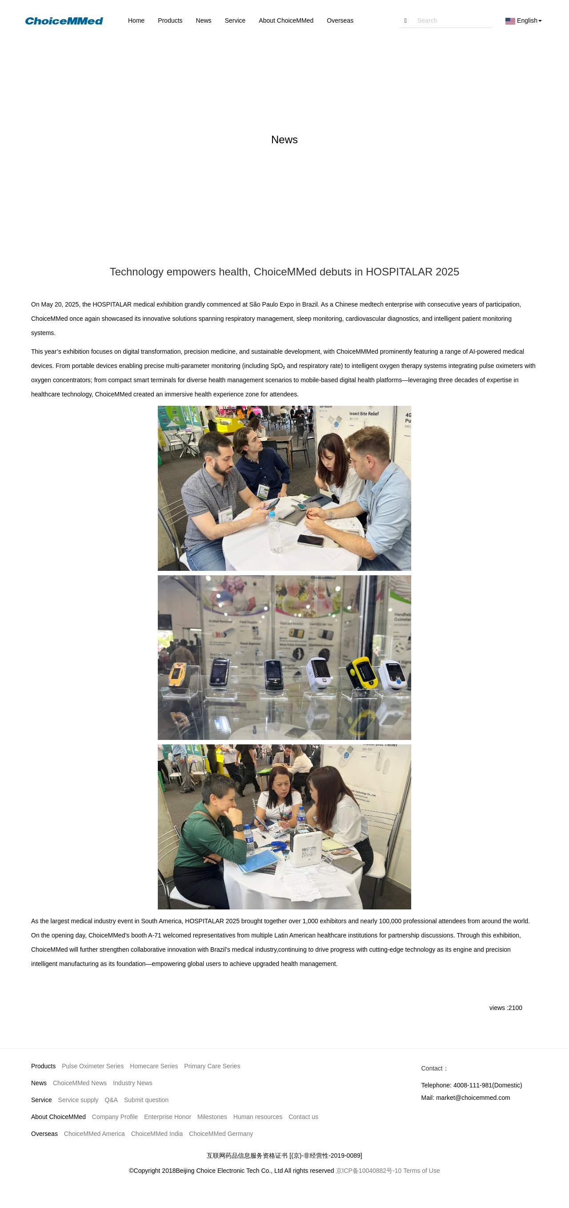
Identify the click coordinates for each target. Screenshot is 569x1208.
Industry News (132, 1083)
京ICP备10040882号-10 (369, 1170)
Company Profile (115, 1116)
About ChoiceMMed (58, 1116)
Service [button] (235, 20)
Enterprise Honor (167, 1116)
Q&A (111, 1099)
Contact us (303, 1116)
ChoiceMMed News (80, 1083)
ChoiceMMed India (157, 1133)
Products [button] (170, 20)
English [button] (523, 20)
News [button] (204, 20)
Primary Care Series (212, 1066)
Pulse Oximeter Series (93, 1066)
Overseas (44, 1133)
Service (41, 1099)
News (39, 1083)
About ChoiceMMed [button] (286, 20)
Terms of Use (421, 1170)
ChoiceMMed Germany (221, 1133)
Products (43, 1066)
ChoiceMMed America (94, 1133)
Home (136, 20)
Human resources (258, 1116)
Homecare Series (154, 1066)
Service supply (78, 1099)
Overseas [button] (340, 20)
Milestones (212, 1116)
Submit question (146, 1099)
